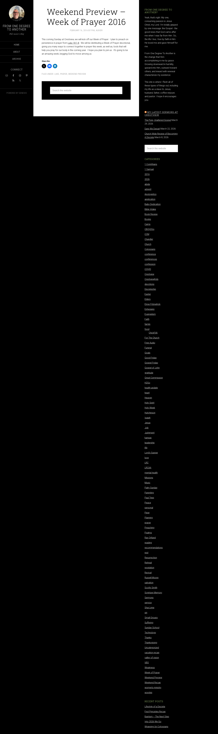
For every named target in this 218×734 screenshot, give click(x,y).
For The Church (152, 337)
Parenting (149, 492)
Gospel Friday (151, 362)
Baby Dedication (153, 204)
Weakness (150, 667)
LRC (146, 462)
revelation (149, 567)
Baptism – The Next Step (157, 716)
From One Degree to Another (17, 27)
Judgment (149, 432)
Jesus (147, 422)
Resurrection (151, 557)
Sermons (149, 597)
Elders (148, 299)
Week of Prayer (152, 672)
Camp (147, 224)
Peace (148, 502)
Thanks (148, 637)
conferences (151, 259)
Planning (149, 517)
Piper (147, 512)
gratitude (149, 372)
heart (147, 392)
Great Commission (154, 377)
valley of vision (152, 657)
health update (151, 387)
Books (148, 219)
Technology (150, 632)
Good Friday (151, 357)
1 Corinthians (151, 164)
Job (146, 427)
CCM (147, 234)
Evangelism (150, 314)
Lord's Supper (151, 452)
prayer (63, 74)
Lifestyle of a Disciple (155, 706)
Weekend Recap (153, 682)
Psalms (148, 532)
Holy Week (150, 407)
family (147, 324)
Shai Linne (149, 607)
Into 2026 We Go (153, 721)
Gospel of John (152, 367)
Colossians (150, 249)
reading (148, 542)
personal (149, 507)
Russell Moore (151, 577)
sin (146, 612)
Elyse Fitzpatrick (152, 304)
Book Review (151, 214)
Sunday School (152, 627)
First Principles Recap (155, 711)
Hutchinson (150, 412)
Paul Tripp (149, 497)
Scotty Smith (151, 587)
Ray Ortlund (150, 537)
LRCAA (148, 467)
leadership (150, 442)
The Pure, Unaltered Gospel (158, 120)
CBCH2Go (149, 229)
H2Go (147, 382)
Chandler (149, 239)
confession (150, 264)
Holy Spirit (149, 402)
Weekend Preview (77, 74)
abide (147, 184)
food (147, 329)
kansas (148, 437)
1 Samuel (149, 169)
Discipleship (150, 289)
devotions (149, 284)
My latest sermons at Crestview (161, 113)
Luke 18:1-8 (73, 43)
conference (150, 254)
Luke (56, 74)
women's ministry (153, 687)
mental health (151, 472)
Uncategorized (152, 647)
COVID (148, 269)
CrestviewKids (151, 279)
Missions (149, 477)
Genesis (23, 93)
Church (148, 244)
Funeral (148, 347)
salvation (149, 582)
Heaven (148, 397)
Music (147, 482)
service (148, 602)
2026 (147, 179)
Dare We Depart (152, 128)
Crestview (149, 274)
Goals (147, 352)
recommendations (154, 547)
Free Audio (150, 342)
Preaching (149, 527)
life (146, 447)
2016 (147, 174)
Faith (147, 319)
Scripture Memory (153, 592)
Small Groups (151, 617)
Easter (148, 294)
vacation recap (152, 652)
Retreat (148, 562)
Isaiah (147, 417)
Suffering (149, 622)
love (147, 457)
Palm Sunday (151, 487)
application (150, 199)
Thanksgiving (151, 642)
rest (146, 552)
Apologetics (150, 194)
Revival (148, 572)
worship (148, 692)
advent (148, 189)
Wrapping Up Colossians (156, 726)
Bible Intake (150, 209)
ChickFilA (153, 332)
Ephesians (149, 309)
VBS (147, 662)
